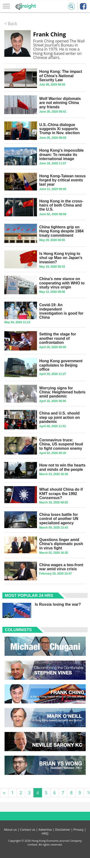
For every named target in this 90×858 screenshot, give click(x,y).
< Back (10, 23)
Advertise (45, 829)
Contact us (27, 829)
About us (10, 829)
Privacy (78, 829)
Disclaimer (62, 829)
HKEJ (45, 833)
